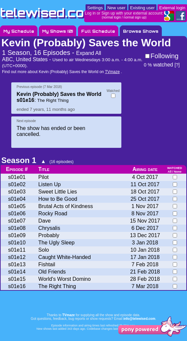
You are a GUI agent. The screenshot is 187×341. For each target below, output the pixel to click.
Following (164, 56)
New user (116, 7)
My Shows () (57, 31)
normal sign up (135, 17)
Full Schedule (98, 31)
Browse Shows (140, 31)
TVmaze (112, 71)
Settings (95, 7)
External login (172, 7)
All (170, 171)
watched (158, 64)
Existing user (142, 7)
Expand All (88, 53)
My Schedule (18, 31)
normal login (112, 17)
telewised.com (47, 12)
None (178, 171)
